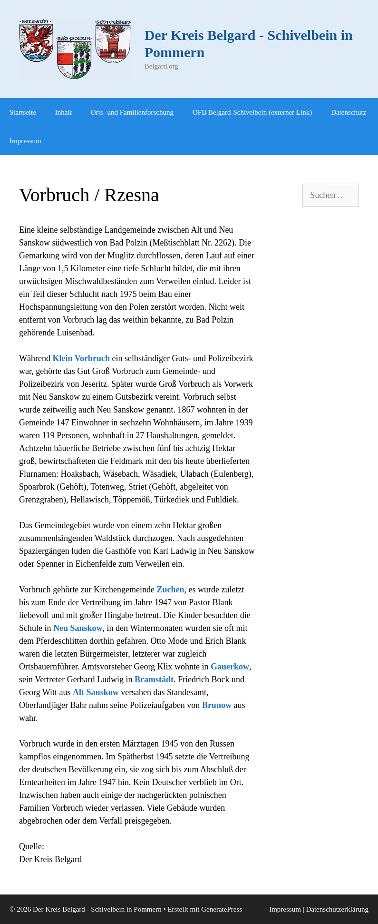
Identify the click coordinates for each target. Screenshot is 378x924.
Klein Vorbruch (81, 358)
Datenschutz (348, 112)
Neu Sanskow (78, 628)
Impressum (25, 141)
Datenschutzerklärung (337, 909)
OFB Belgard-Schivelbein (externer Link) (252, 112)
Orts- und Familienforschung (132, 112)
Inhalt (63, 112)
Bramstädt (154, 679)
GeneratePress (221, 909)
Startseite (23, 112)
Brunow (217, 705)
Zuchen (170, 589)
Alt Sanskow (96, 692)
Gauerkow (230, 666)
